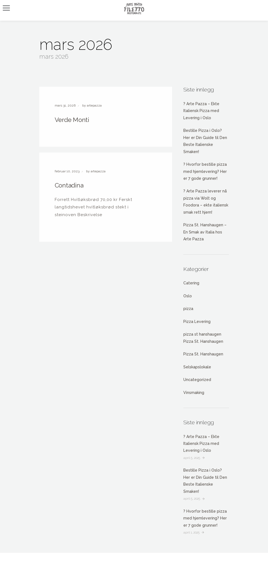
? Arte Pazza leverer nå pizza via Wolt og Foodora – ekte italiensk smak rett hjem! (205, 201)
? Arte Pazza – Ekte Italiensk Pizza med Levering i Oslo (201, 111)
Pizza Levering (197, 321)
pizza (188, 308)
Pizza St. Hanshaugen (203, 354)
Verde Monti (72, 119)
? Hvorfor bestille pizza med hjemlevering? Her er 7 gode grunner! (205, 171)
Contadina (69, 185)
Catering (191, 283)
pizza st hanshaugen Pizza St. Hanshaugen (203, 337)
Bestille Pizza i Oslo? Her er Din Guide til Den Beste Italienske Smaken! (205, 141)
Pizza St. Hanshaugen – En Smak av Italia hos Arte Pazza (204, 232)
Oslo (187, 296)
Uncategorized (197, 379)
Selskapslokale (197, 367)
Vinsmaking (193, 392)
